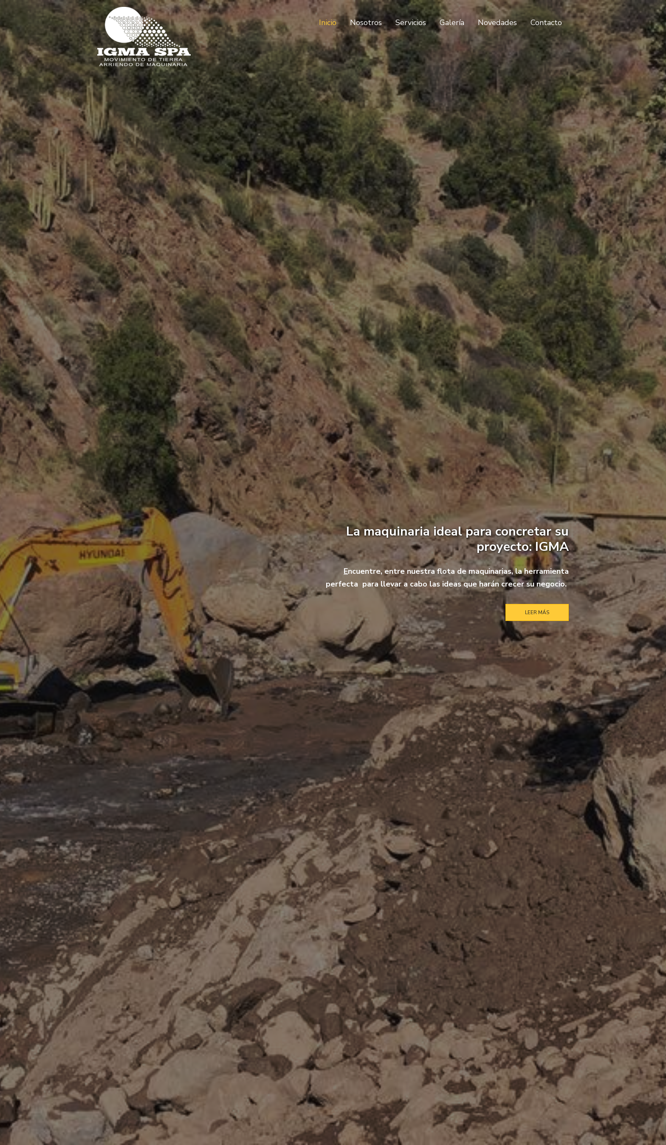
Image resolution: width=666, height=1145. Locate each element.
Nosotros (366, 22)
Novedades (497, 22)
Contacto (546, 22)
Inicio (327, 22)
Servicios (410, 22)
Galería (452, 22)
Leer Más (537, 612)
